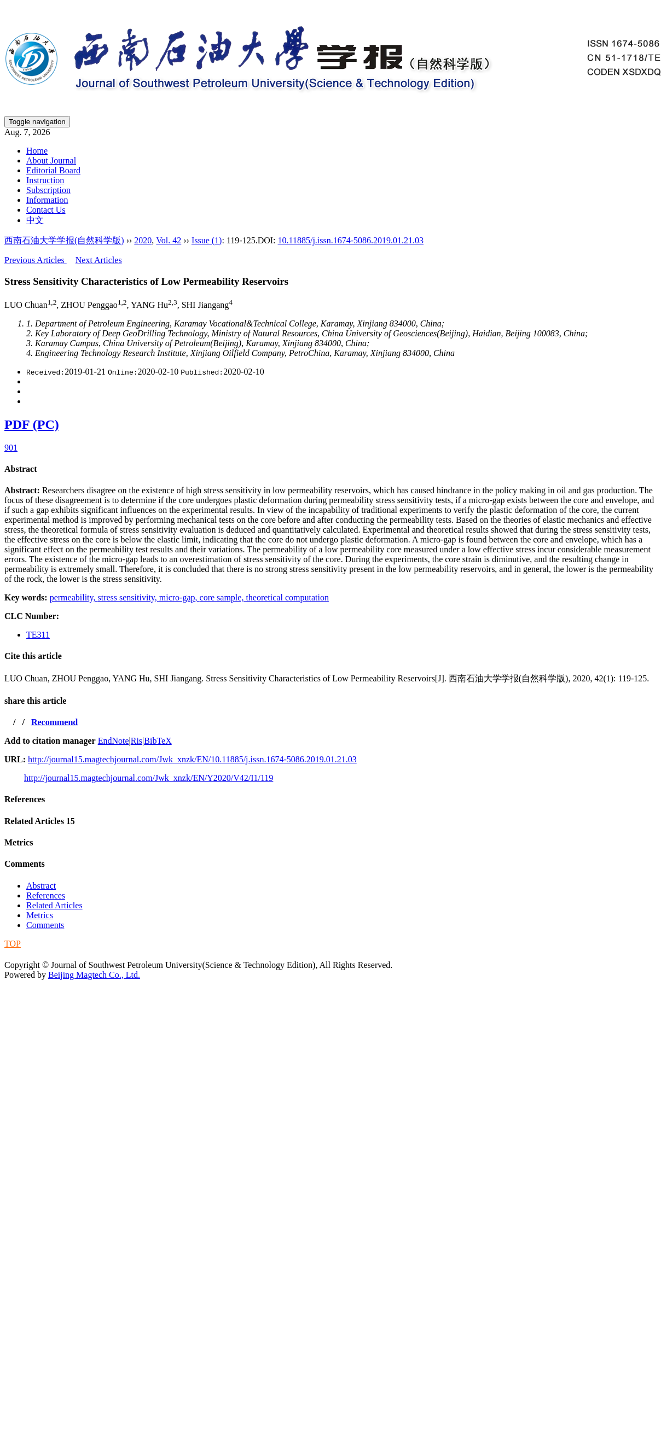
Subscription (48, 190)
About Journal (51, 160)
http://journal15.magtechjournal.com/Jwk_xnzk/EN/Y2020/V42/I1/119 (148, 778)
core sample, (223, 597)
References (24, 799)
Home (37, 150)
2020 (143, 240)
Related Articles (39, 821)
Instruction (45, 180)
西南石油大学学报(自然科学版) (64, 240)
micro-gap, (179, 597)
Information (47, 200)
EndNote (113, 740)
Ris (136, 740)
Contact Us (46, 209)
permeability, (74, 597)
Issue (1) (207, 240)
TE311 (38, 634)
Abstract (20, 469)
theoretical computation (287, 597)
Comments (24, 863)
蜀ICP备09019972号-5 (45, 954)
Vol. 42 (168, 240)
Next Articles (99, 260)
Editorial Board (53, 170)
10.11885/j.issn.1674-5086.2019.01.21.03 (351, 240)
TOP (12, 943)
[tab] (330, 469)
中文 (35, 220)
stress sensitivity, (128, 597)
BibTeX (157, 740)
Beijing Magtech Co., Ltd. (94, 974)
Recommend (54, 722)
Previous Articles (35, 260)
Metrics (18, 842)
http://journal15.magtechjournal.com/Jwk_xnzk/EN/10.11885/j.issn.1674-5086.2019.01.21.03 (192, 759)
